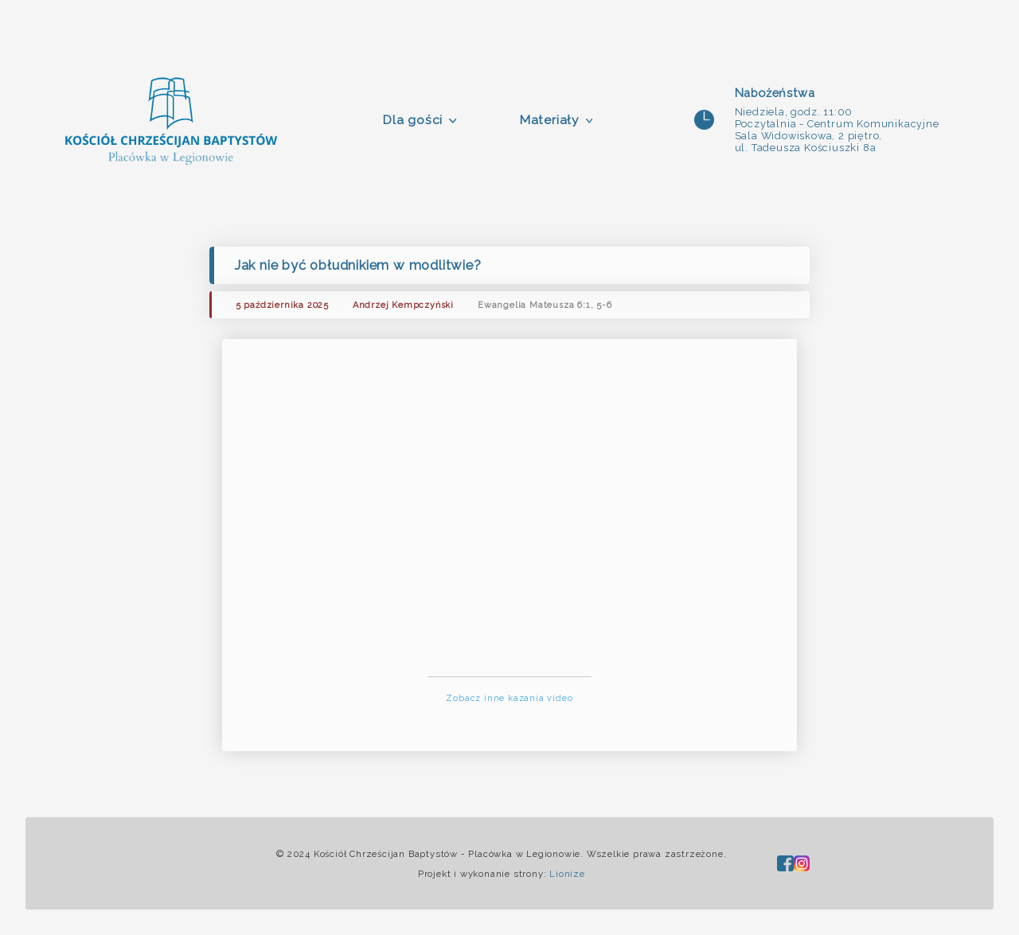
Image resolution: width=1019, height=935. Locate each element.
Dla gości (412, 119)
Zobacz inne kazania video (509, 698)
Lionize (567, 873)
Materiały (549, 119)
